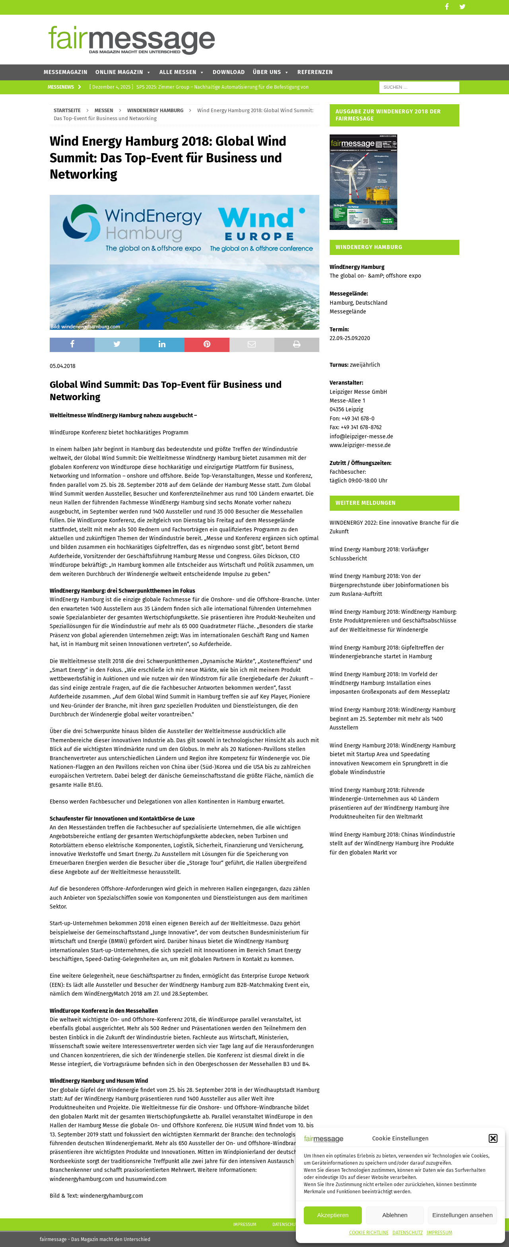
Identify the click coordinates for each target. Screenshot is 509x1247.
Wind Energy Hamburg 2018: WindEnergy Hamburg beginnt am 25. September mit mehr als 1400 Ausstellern (392, 718)
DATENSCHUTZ (407, 1232)
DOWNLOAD (229, 71)
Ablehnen (394, 1215)
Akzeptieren (332, 1215)
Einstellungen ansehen (462, 1215)
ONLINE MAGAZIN (123, 71)
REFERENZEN (315, 71)
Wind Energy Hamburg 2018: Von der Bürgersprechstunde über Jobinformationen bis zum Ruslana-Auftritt (389, 584)
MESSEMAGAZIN (65, 71)
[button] (493, 1138)
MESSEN (104, 110)
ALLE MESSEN (182, 71)
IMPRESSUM (439, 1232)
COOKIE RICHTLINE (369, 1232)
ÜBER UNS (271, 71)
